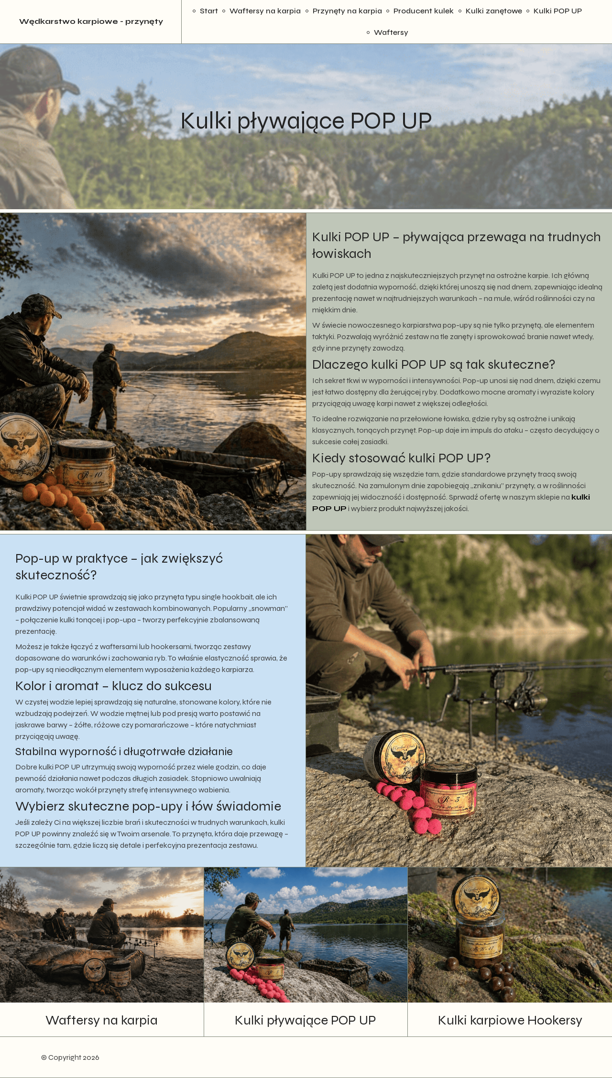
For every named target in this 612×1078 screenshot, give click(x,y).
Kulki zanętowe (494, 10)
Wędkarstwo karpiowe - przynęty (91, 21)
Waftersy (391, 32)
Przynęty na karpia (347, 10)
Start (209, 10)
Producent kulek (423, 10)
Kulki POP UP (558, 10)
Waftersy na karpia (265, 10)
